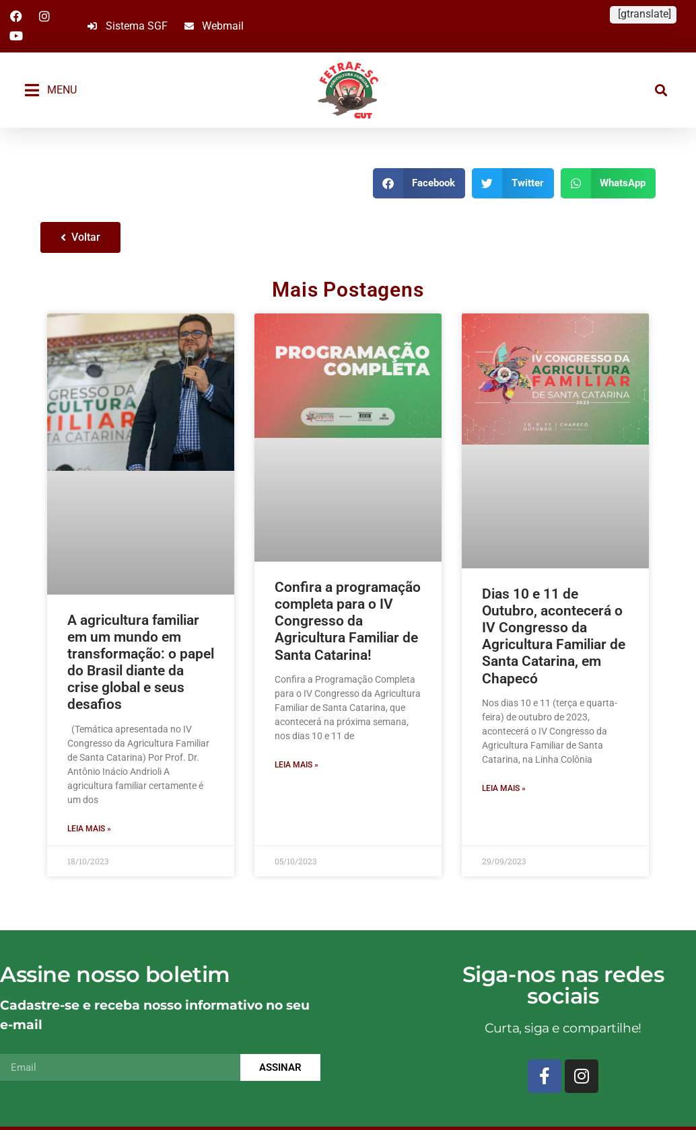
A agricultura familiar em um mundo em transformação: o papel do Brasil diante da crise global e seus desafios (140, 662)
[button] (661, 90)
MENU (62, 89)
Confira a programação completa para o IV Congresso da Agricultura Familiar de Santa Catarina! (348, 621)
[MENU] (32, 90)
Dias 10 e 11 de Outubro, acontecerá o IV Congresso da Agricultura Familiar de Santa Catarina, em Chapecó (553, 636)
